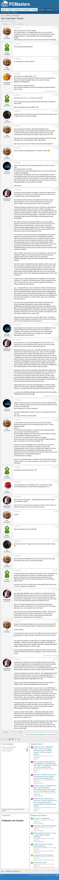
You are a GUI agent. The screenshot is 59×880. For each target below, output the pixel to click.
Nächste (20, 24)
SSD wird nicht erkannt (40, 862)
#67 (56, 496)
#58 (56, 147)
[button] (2, 875)
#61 (56, 325)
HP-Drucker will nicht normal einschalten (45, 826)
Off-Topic (36, 759)
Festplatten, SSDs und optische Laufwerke (44, 860)
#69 (56, 526)
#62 (56, 339)
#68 (56, 511)
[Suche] (56, 9)
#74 (56, 621)
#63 (56, 400)
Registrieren (15, 12)
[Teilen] (54, 28)
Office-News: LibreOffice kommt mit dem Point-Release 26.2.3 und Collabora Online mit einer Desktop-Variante (45, 776)
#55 (56, 95)
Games (10, 9)
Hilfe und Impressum (46, 875)
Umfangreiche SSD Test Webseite (43, 855)
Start (54, 875)
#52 (56, 43)
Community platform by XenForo (29, 878)
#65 (56, 467)
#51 (56, 27)
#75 (56, 659)
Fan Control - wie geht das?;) (42, 818)
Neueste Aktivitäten (5, 12)
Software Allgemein (38, 783)
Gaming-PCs (36, 9)
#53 (56, 58)
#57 (56, 126)
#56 (56, 111)
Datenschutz (37, 875)
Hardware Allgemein (39, 823)
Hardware (17, 9)
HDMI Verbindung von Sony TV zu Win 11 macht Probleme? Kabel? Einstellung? (45, 834)
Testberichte (26, 9)
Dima (3, 21)
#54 (56, 73)
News (3, 9)
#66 (56, 481)
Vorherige (5, 24)
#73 (56, 590)
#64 (56, 419)
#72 (56, 570)
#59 (56, 162)
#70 (56, 541)
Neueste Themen (36, 744)
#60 (56, 189)
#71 (56, 555)
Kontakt (31, 875)
